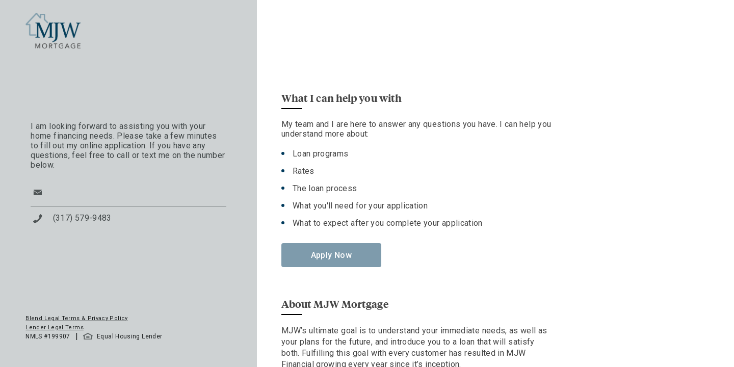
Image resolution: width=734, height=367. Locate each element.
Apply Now (331, 255)
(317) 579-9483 (82, 218)
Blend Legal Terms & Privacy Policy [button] (76, 318)
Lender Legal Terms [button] (54, 327)
